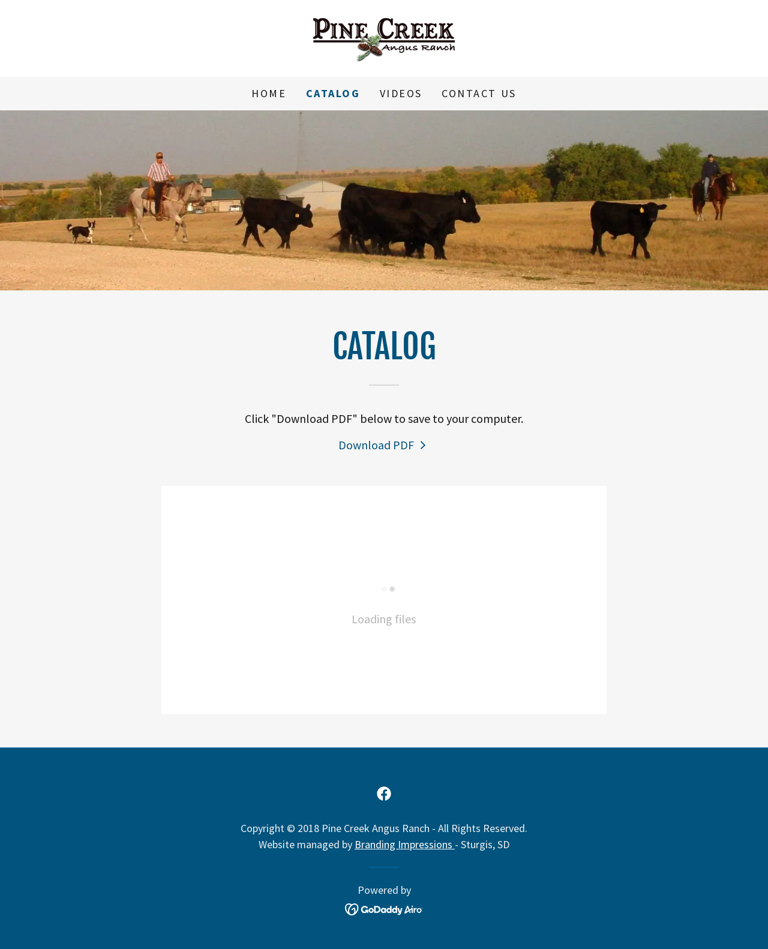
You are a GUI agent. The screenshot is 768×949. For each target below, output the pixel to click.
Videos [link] (401, 93)
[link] (384, 36)
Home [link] (268, 93)
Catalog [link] (333, 93)
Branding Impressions (405, 844)
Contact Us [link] (479, 93)
